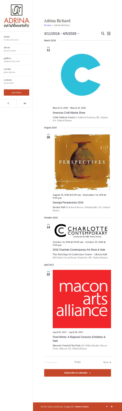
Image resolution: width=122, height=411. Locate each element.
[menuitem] (16, 38)
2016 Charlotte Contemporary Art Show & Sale (79, 249)
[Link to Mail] (25, 103)
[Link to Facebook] (8, 103)
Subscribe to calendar (75, 372)
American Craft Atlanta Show (69, 112)
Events (47, 25)
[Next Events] (107, 362)
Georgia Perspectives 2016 (68, 202)
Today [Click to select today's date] (77, 362)
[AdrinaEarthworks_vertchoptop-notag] (16, 15)
